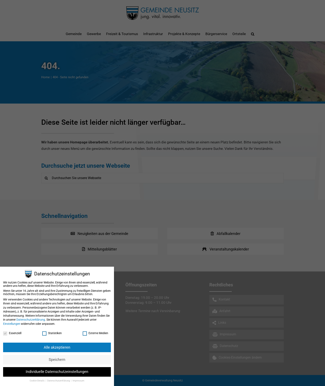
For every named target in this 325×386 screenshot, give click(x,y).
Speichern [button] (57, 360)
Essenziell (12, 333)
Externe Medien (95, 333)
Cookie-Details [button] (37, 380)
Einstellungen (11, 323)
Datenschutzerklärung (30, 319)
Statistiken (52, 333)
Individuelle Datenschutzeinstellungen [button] (57, 372)
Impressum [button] (78, 380)
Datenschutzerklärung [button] (58, 380)
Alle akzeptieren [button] (57, 347)
